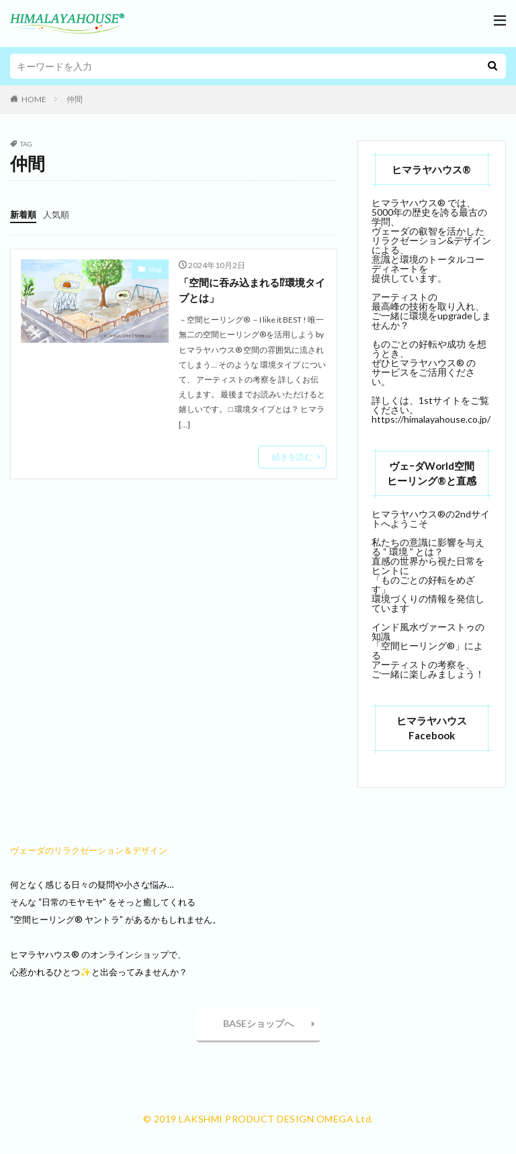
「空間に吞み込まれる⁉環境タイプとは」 (251, 290)
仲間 (75, 99)
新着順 (24, 214)
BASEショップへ (258, 1023)
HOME (34, 99)
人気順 (59, 214)
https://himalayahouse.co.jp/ (431, 419)
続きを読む (292, 458)
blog (155, 269)
